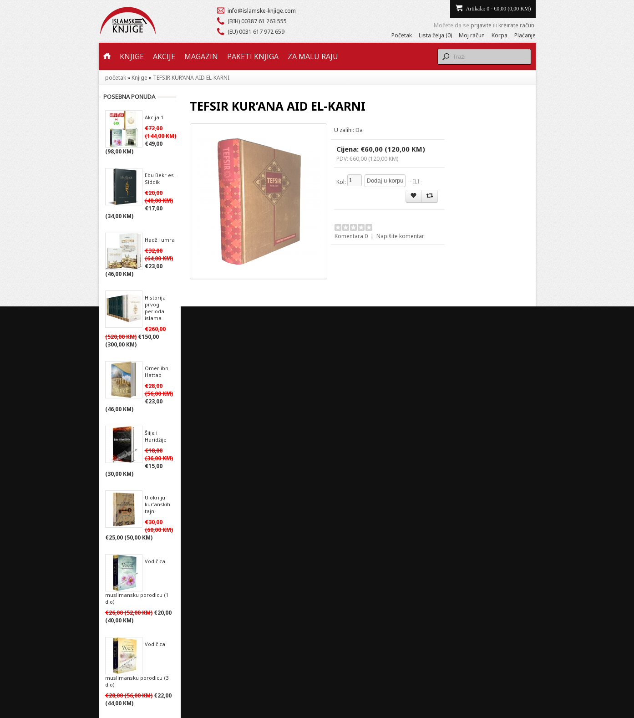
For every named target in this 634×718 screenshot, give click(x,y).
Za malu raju (313, 56)
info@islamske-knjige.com (262, 11)
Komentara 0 (351, 236)
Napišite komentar (400, 236)
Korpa (499, 35)
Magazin (201, 56)
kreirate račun (516, 25)
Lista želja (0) (435, 35)
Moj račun (472, 35)
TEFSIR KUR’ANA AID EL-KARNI (191, 77)
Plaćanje (525, 35)
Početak (401, 35)
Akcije (164, 56)
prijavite (481, 25)
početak (115, 77)
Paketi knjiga (253, 56)
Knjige (132, 56)
